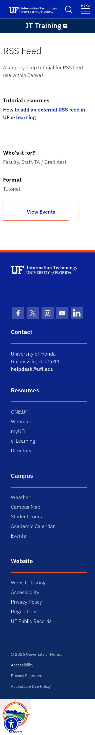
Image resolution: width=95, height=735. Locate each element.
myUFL (19, 431)
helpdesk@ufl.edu (32, 368)
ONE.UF (19, 411)
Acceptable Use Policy (31, 686)
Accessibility (25, 592)
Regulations (24, 611)
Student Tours (26, 516)
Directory (21, 450)
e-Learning (23, 440)
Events (18, 535)
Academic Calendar (33, 526)
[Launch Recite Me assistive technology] (11, 723)
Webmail (21, 421)
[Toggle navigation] (85, 9)
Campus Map (25, 506)
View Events (41, 211)
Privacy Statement (27, 675)
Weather (20, 497)
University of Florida (44, 654)
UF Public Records (31, 621)
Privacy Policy (26, 601)
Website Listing (28, 582)
